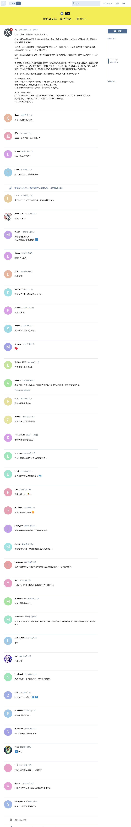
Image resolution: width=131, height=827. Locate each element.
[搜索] (86, 3)
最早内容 (112, 38)
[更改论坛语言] (108, 3)
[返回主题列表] (3, 3)
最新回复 (112, 81)
